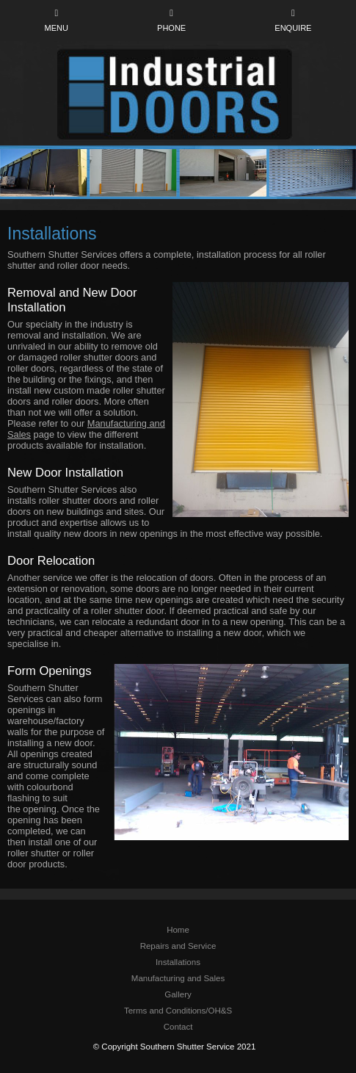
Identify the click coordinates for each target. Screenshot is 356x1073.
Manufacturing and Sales (178, 978)
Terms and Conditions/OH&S (178, 1010)
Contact (178, 1026)
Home (178, 929)
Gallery (177, 994)
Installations (178, 962)
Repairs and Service (178, 946)
